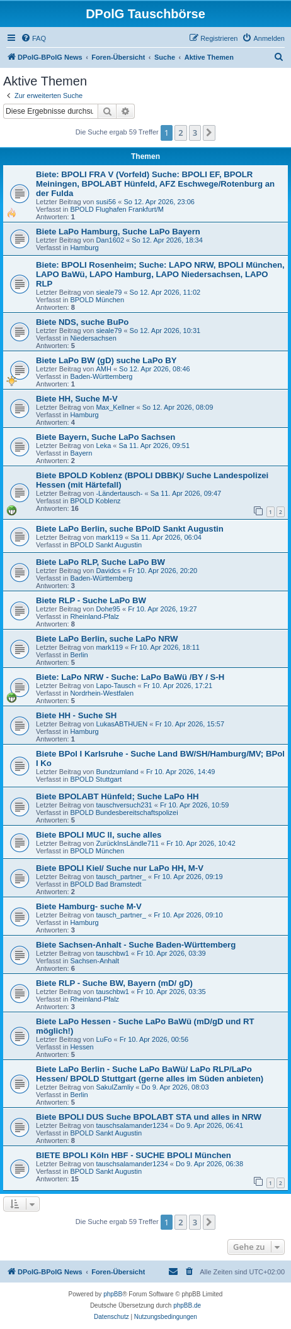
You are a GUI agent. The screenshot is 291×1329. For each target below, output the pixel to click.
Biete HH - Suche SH (76, 715)
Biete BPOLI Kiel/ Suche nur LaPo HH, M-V (119, 868)
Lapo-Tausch (115, 685)
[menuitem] (33, 38)
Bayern (81, 453)
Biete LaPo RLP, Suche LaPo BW (100, 562)
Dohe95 (108, 609)
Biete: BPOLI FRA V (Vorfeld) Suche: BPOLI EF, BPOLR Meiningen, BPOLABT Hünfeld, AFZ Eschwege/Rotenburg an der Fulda (155, 184)
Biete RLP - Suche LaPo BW (91, 600)
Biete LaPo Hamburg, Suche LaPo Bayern (118, 231)
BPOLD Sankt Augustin (106, 545)
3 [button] (195, 132)
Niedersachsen (93, 338)
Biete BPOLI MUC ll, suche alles (98, 835)
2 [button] (180, 132)
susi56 (106, 201)
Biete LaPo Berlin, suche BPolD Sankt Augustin (130, 528)
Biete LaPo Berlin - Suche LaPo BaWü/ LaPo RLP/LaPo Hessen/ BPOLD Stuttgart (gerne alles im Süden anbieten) (149, 1073)
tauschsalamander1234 (132, 1125)
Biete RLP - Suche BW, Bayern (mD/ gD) (114, 983)
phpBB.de (187, 1305)
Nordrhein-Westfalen (102, 693)
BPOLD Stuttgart (96, 779)
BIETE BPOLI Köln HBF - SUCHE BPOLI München (133, 1155)
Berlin (79, 655)
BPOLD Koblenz (95, 501)
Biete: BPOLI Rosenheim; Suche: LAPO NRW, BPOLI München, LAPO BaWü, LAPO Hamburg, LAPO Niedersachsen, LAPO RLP (160, 274)
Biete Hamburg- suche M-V (89, 906)
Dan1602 (110, 240)
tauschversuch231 (124, 805)
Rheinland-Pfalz (94, 616)
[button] (209, 132)
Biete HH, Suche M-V (77, 398)
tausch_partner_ (121, 876)
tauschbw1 (112, 953)
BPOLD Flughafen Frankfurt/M (117, 209)
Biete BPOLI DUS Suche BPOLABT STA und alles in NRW (148, 1117)
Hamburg (84, 247)
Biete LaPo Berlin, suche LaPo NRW (107, 638)
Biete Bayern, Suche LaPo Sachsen (105, 437)
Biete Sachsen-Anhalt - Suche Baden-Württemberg (136, 944)
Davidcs (108, 570)
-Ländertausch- (119, 493)
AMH (103, 369)
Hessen (81, 1047)
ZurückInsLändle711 (127, 843)
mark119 (109, 537)
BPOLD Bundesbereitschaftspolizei (124, 812)
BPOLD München (97, 300)
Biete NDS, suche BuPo (82, 322)
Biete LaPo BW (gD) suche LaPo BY (106, 360)
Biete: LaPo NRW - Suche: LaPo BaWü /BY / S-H (130, 677)
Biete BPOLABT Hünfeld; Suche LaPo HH (117, 796)
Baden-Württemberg (101, 376)
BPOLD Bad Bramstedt (105, 884)
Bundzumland (117, 771)
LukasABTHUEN (121, 724)
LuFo (103, 1039)
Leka (103, 445)
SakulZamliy (115, 1087)
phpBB (112, 1294)
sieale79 (109, 292)
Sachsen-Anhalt (94, 961)
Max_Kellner (115, 407)
